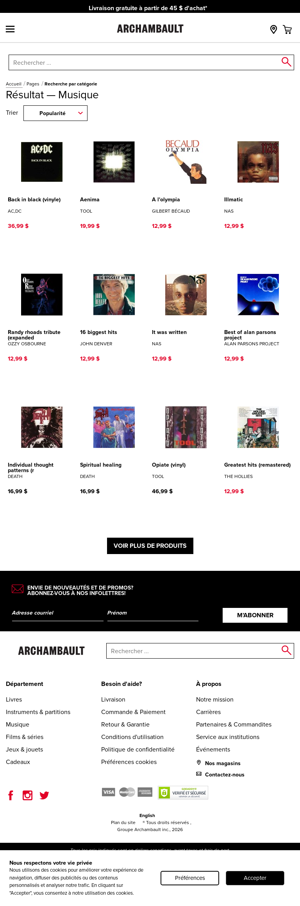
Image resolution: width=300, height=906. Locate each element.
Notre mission (215, 699)
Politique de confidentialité (138, 749)
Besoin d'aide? (121, 683)
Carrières (208, 711)
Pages (34, 83)
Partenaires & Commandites (233, 724)
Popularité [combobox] (52, 113)
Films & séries (24, 736)
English (147, 815)
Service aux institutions (227, 736)
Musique (17, 724)
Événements (213, 749)
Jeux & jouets (24, 749)
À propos (208, 683)
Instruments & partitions (38, 711)
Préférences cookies (129, 761)
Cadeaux (18, 761)
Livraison (113, 699)
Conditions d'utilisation (132, 736)
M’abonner (255, 615)
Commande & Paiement (133, 711)
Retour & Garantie (125, 724)
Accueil (14, 83)
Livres (14, 699)
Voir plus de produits (150, 545)
